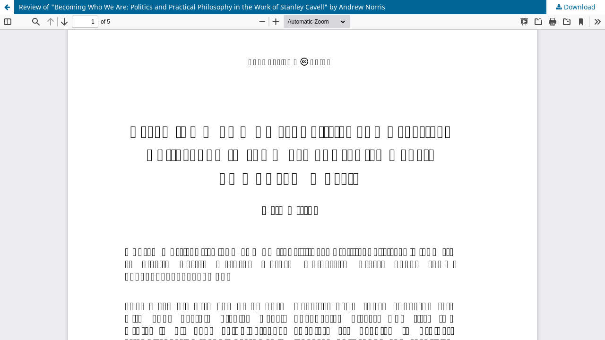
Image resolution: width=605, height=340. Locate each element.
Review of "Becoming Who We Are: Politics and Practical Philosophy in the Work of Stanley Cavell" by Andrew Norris (202, 6)
